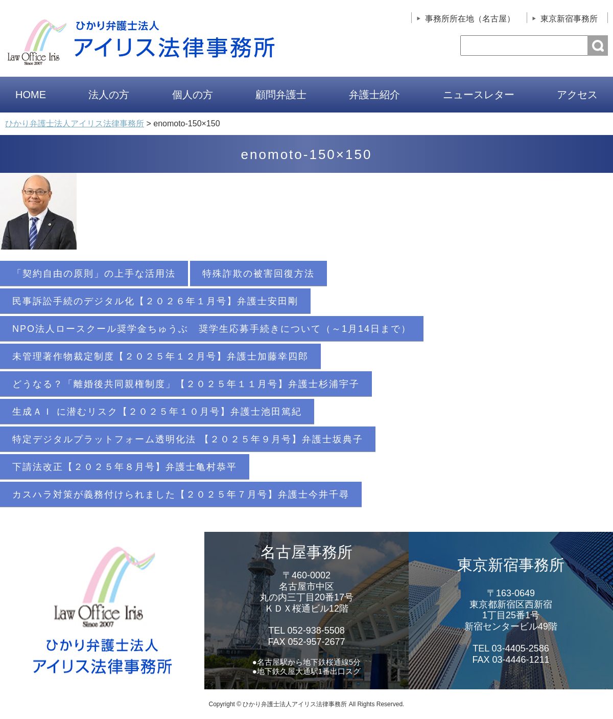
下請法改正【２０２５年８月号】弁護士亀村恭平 (124, 467)
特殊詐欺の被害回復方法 (258, 273)
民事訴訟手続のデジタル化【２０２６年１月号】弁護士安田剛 (155, 301)
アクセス (577, 94)
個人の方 (192, 94)
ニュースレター (478, 94)
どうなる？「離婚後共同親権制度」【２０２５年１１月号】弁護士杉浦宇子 (186, 384)
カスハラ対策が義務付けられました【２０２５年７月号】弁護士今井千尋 (180, 494)
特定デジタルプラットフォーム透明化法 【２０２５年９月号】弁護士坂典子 (187, 439)
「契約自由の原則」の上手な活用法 (94, 273)
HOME (30, 94)
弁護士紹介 (374, 94)
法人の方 (108, 94)
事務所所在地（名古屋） (470, 18)
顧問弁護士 (280, 94)
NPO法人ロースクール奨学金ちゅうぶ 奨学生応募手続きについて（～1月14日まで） (211, 329)
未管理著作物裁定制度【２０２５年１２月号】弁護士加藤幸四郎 (160, 356)
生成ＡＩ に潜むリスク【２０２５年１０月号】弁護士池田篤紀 (157, 412)
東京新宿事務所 (569, 18)
